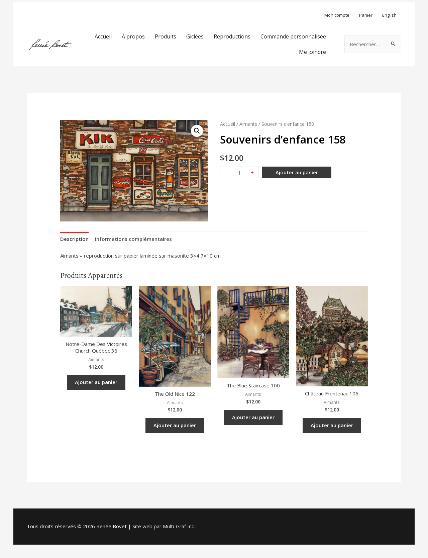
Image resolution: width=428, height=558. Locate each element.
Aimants (248, 124)
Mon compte (336, 15)
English (389, 15)
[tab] (74, 239)
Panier (365, 15)
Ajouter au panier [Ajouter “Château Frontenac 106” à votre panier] (332, 425)
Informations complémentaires (133, 239)
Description (74, 239)
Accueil (227, 124)
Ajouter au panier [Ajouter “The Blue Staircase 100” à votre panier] (253, 417)
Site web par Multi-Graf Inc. (163, 526)
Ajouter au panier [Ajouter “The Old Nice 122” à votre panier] (174, 425)
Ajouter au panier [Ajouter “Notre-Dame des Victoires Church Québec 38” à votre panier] (96, 382)
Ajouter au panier (297, 172)
